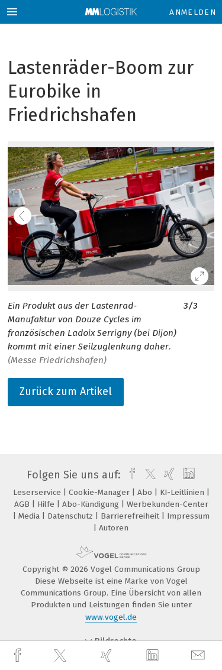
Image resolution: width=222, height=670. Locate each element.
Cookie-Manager (100, 492)
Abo (146, 492)
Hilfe (47, 504)
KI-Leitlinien (183, 492)
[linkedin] (154, 655)
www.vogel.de (111, 617)
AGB (23, 504)
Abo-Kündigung (91, 504)
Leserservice (38, 492)
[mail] (199, 655)
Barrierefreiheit (131, 516)
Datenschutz (71, 516)
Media (30, 516)
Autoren (113, 528)
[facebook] (19, 655)
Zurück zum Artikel (66, 391)
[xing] (107, 655)
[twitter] (61, 656)
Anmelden (192, 12)
